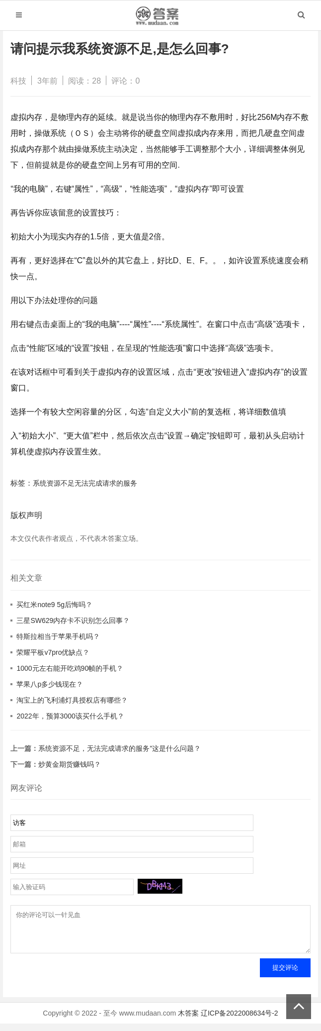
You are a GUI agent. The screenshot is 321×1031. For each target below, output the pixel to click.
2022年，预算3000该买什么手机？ (70, 716)
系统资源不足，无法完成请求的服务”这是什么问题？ (119, 748)
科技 (18, 81)
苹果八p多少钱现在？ (49, 684)
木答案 (188, 1021)
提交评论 (285, 975)
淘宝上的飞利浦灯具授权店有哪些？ (72, 700)
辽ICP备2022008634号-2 (239, 1021)
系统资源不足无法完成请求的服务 (85, 483)
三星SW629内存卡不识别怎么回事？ (73, 620)
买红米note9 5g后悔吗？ (54, 605)
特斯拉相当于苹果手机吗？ (58, 636)
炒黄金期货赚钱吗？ (69, 764)
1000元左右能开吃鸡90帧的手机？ (69, 668)
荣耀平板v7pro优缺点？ (52, 652)
